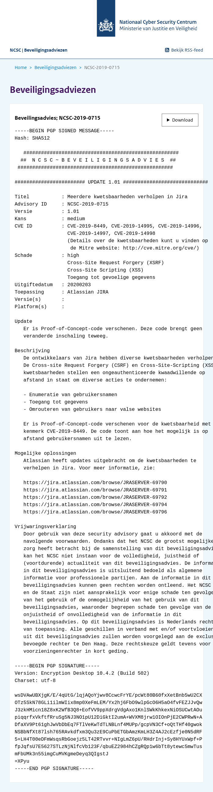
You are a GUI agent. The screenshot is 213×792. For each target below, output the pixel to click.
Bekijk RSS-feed (183, 50)
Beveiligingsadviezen (55, 67)
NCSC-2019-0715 (102, 67)
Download (182, 120)
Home (21, 67)
